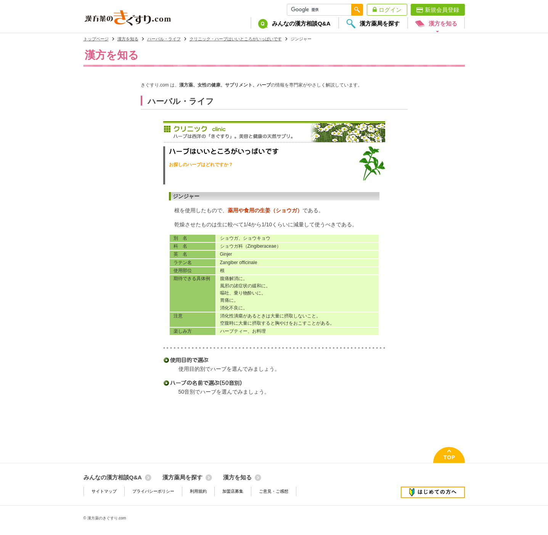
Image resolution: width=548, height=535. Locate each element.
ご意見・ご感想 (273, 491)
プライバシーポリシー (153, 491)
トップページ (96, 39)
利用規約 (198, 491)
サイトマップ (104, 491)
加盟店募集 (232, 491)
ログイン (390, 9)
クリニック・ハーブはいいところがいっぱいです (236, 39)
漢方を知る (127, 39)
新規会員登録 (442, 9)
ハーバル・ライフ (164, 39)
